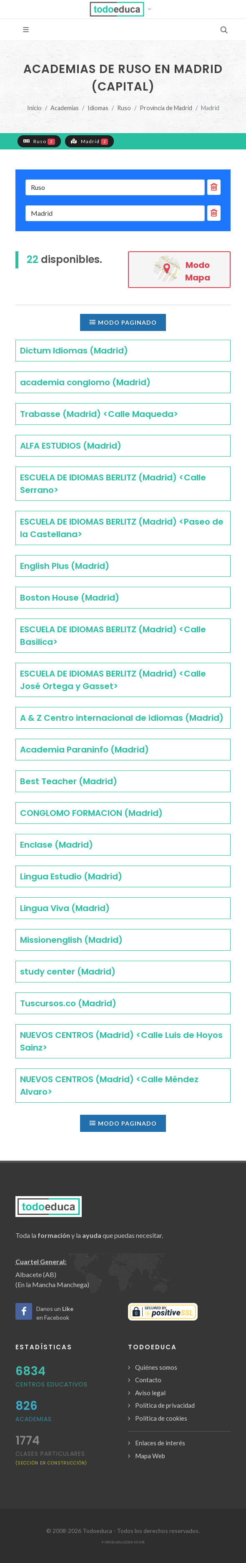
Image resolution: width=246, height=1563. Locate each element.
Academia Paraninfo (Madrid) (84, 749)
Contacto (148, 1380)
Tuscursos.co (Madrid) (68, 1003)
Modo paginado (123, 322)
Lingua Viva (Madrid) (65, 908)
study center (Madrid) (67, 971)
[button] (123, 9)
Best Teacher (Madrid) (68, 781)
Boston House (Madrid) (69, 597)
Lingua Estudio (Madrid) (71, 876)
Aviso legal (150, 1392)
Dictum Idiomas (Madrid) (74, 350)
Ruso (124, 107)
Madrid (89, 141)
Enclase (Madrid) (56, 845)
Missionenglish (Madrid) (71, 940)
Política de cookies (161, 1418)
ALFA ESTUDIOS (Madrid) (70, 446)
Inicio (34, 107)
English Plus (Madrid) (64, 566)
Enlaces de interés (160, 1443)
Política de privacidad (165, 1405)
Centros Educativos (51, 1384)
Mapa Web (150, 1455)
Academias (64, 107)
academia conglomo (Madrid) (85, 382)
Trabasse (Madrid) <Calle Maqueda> (99, 414)
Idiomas (98, 107)
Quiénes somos (156, 1367)
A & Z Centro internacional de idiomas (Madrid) (121, 718)
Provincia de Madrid (166, 107)
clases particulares (51, 1457)
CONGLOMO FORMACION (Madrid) (91, 813)
